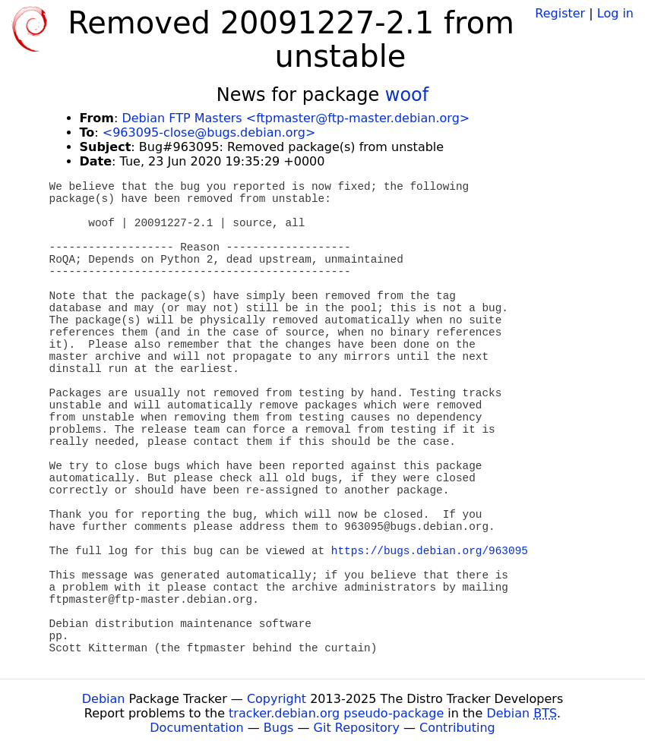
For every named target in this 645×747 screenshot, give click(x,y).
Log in (615, 13)
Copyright (276, 699)
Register (560, 13)
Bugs (279, 727)
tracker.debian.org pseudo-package (336, 713)
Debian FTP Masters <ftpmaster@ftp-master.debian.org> (296, 118)
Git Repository (357, 727)
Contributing (457, 727)
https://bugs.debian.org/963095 (429, 551)
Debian (103, 699)
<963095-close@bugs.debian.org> (209, 132)
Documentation (196, 727)
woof (406, 95)
